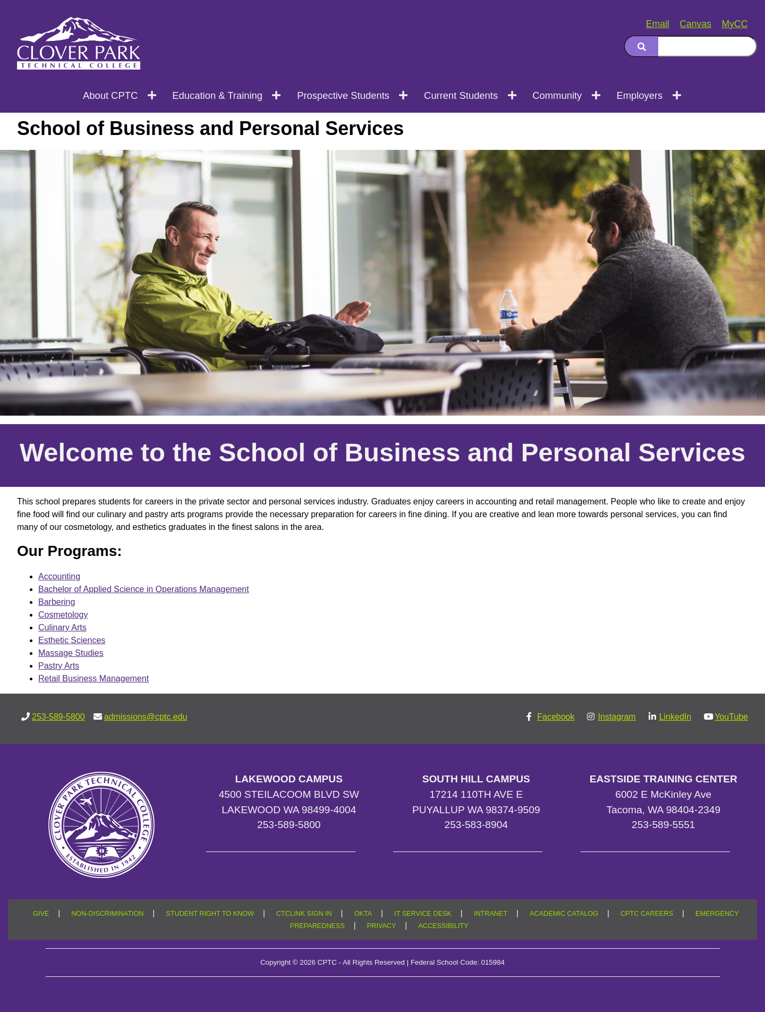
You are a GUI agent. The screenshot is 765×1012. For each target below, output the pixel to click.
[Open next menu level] (152, 95)
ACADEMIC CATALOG (564, 913)
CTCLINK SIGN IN (304, 913)
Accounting (59, 576)
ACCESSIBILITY (443, 926)
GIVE (41, 913)
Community (557, 95)
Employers (639, 95)
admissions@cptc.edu (146, 716)
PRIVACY (381, 926)
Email (657, 24)
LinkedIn (675, 716)
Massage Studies (71, 652)
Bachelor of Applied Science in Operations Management (143, 589)
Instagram (616, 716)
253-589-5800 (58, 716)
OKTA (363, 913)
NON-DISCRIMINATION (107, 913)
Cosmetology (63, 614)
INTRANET (490, 913)
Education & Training (217, 95)
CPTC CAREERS (646, 913)
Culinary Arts (62, 627)
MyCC (735, 24)
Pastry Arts (58, 665)
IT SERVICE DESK (423, 913)
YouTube (731, 716)
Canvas (695, 24)
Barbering (56, 601)
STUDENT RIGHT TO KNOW (210, 913)
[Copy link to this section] (735, 162)
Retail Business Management (93, 678)
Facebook (555, 716)
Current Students (461, 95)
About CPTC (110, 95)
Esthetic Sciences (71, 640)
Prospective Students (343, 95)
